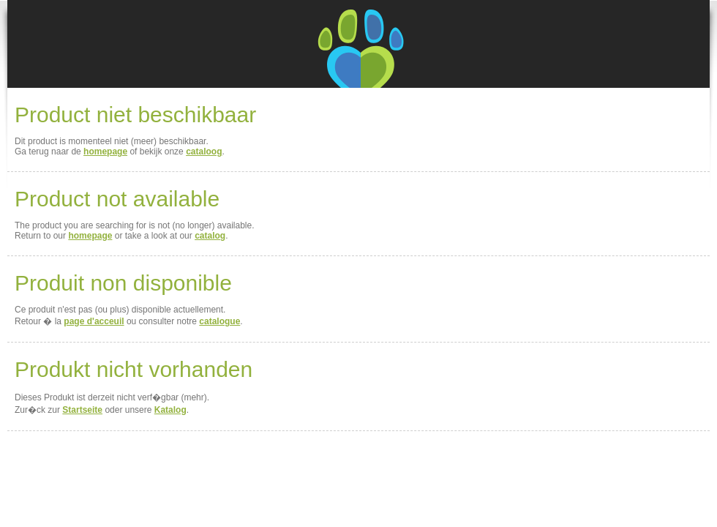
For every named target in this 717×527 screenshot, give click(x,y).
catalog (210, 236)
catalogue (219, 321)
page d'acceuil (94, 321)
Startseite (82, 410)
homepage (105, 151)
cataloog (204, 151)
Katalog (170, 410)
